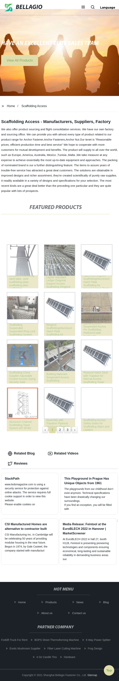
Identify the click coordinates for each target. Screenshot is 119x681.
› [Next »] (74, 429)
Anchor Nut (72, 139)
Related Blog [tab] (21, 453)
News (81, 602)
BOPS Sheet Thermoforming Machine (55, 639)
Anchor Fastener (33, 139)
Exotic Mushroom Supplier (23, 648)
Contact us (80, 613)
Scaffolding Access (34, 106)
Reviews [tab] (17, 463)
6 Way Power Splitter (97, 639)
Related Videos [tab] (63, 453)
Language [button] (107, 7)
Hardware (68, 657)
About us (48, 613)
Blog (107, 602)
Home (11, 106)
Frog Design (93, 648)
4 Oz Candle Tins (45, 657)
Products (52, 602)
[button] (83, 7)
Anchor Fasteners (54, 139)
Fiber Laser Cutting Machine (62, 648)
